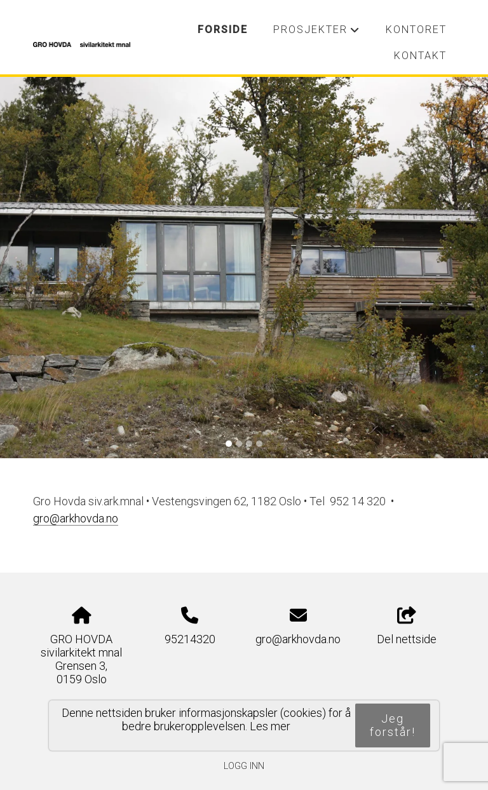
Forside (223, 30)
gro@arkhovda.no (298, 639)
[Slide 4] (259, 443)
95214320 (190, 639)
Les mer (270, 726)
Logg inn (244, 766)
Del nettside (407, 626)
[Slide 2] (239, 443)
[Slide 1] (229, 443)
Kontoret (416, 30)
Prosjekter (316, 33)
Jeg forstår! (393, 725)
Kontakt (420, 56)
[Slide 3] (249, 443)
